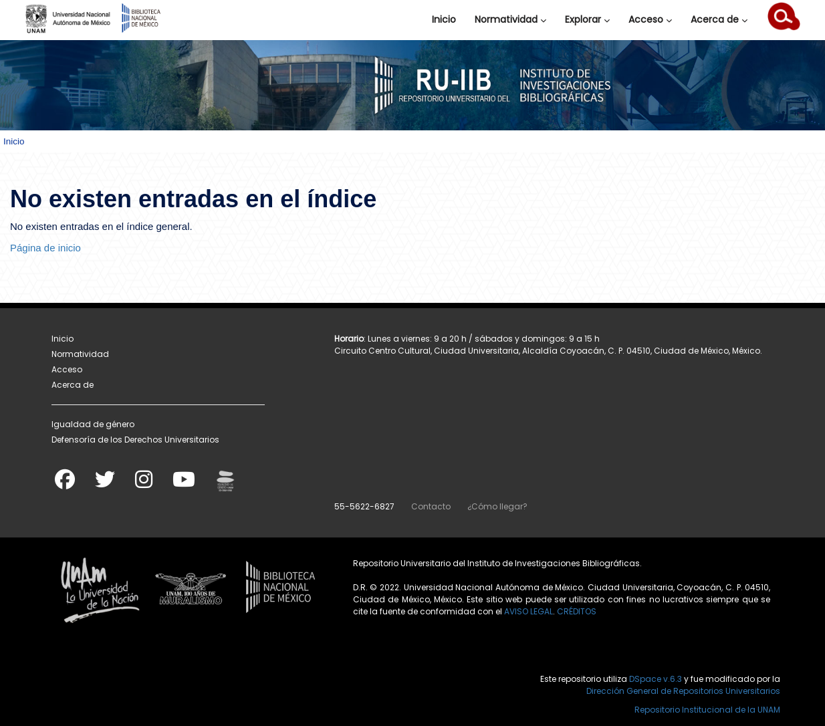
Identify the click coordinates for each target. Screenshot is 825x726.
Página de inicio (45, 247)
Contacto (431, 506)
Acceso (650, 19)
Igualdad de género (92, 424)
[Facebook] (65, 483)
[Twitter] (105, 483)
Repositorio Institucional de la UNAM (707, 709)
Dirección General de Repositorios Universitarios (683, 691)
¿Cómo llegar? (497, 506)
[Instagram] (143, 483)
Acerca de (719, 19)
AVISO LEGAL (528, 611)
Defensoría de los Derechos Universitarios (135, 439)
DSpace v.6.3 (655, 679)
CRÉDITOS (576, 611)
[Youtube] (183, 483)
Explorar (587, 19)
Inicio (444, 19)
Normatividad (510, 19)
